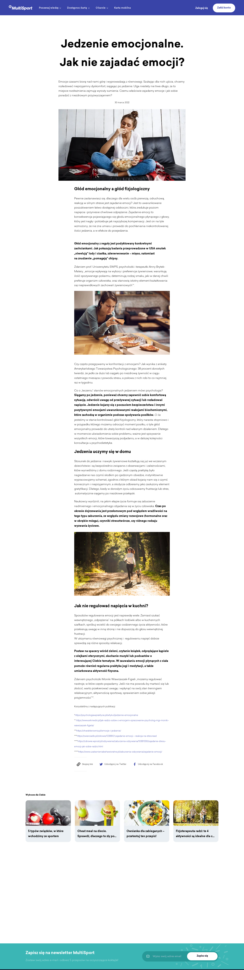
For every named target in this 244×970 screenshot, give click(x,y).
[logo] (20, 7)
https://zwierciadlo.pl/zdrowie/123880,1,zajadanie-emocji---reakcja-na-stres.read (117, 736)
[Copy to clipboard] (84, 764)
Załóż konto (224, 8)
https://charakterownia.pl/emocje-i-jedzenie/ (98, 730)
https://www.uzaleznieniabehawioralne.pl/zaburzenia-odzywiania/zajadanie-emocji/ (120, 751)
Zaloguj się (201, 8)
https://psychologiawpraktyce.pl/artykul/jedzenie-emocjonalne (106, 715)
